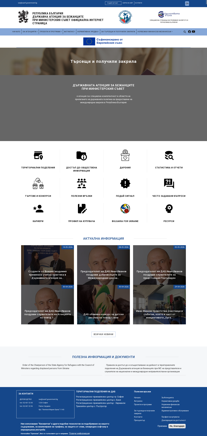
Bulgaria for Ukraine (125, 221)
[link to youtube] (193, 32)
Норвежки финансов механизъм (154, 32)
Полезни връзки (81, 196)
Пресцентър (139, 420)
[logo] (23, 16)
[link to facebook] (189, 32)
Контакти (138, 417)
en (187, 3)
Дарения (125, 167)
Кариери (38, 221)
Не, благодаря (177, 427)
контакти (138, 3)
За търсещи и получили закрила (118, 32)
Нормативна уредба (87, 32)
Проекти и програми (50, 32)
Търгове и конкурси (38, 196)
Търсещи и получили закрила (103, 61)
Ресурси (169, 221)
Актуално (69, 32)
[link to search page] (185, 31)
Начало (16, 32)
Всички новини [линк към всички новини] (103, 334)
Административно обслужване (175, 411)
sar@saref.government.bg (27, 3)
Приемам (162, 427)
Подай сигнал (112, 3)
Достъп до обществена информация (81, 169)
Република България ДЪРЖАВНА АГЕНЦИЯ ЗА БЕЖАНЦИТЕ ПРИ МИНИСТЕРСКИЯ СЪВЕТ (68, 18)
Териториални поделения (38, 167)
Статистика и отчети (169, 167)
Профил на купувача (81, 221)
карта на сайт (128, 3)
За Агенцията (29, 32)
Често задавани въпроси (168, 196)
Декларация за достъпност (174, 420)
